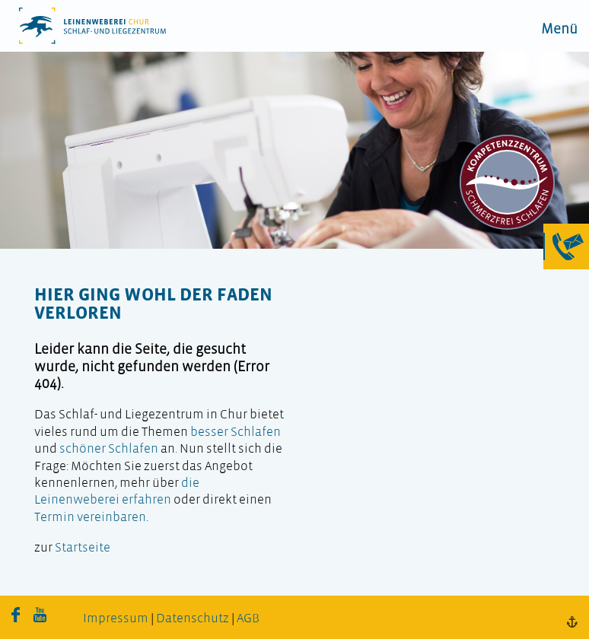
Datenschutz (192, 618)
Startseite (82, 548)
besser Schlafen (235, 432)
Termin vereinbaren (90, 517)
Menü (559, 30)
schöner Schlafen (108, 449)
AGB (248, 618)
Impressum (115, 618)
